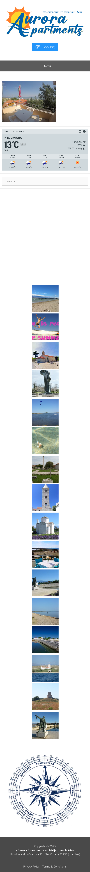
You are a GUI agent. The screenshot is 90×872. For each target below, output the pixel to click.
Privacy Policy (31, 866)
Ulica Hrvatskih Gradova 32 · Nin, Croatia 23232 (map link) (45, 854)
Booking (45, 47)
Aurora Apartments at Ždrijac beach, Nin (45, 850)
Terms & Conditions (54, 866)
